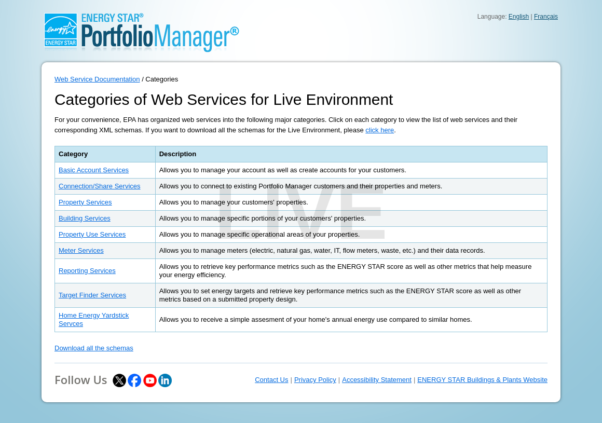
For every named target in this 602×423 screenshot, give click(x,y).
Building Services (85, 218)
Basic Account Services (94, 170)
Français (546, 16)
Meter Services (81, 250)
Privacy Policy (315, 380)
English (519, 16)
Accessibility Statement (377, 380)
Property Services (85, 202)
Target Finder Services (92, 295)
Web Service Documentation (97, 79)
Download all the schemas (93, 348)
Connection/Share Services (100, 186)
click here (379, 130)
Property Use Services (92, 234)
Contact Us (271, 380)
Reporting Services (87, 271)
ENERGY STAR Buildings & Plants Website (482, 380)
